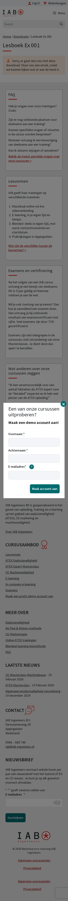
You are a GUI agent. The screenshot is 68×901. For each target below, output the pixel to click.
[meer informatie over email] (31, 466)
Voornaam (16, 434)
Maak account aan (44, 489)
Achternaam (18, 450)
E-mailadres (21, 466)
